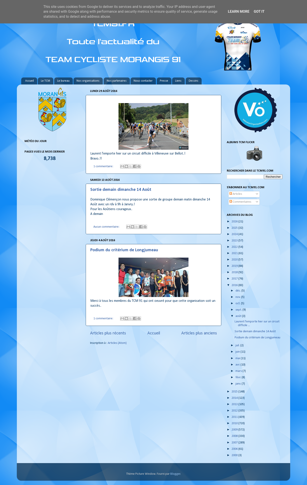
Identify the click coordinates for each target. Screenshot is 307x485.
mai (238, 358)
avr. (238, 364)
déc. (238, 290)
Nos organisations (88, 81)
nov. (238, 297)
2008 (235, 436)
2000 (235, 455)
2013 (235, 404)
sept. (238, 309)
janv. (238, 383)
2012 (235, 410)
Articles (235, 194)
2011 (235, 417)
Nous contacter (143, 81)
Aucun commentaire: (106, 226)
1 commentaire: (103, 166)
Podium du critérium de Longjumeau (124, 250)
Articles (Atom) (117, 343)
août (238, 316)
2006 (235, 449)
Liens (178, 81)
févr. (238, 377)
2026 (235, 221)
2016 (235, 285)
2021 (235, 253)
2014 (235, 398)
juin (238, 351)
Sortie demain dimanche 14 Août (120, 190)
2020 (235, 259)
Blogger (175, 474)
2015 (235, 391)
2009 (235, 429)
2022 (235, 247)
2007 (235, 442)
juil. (237, 345)
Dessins (193, 81)
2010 (235, 423)
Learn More (238, 11)
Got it (259, 11)
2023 (235, 240)
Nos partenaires (117, 81)
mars (238, 371)
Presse (164, 81)
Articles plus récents (108, 333)
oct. (238, 303)
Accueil (29, 81)
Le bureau (63, 81)
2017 (235, 278)
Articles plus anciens (199, 333)
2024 (235, 234)
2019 (235, 266)
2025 (235, 228)
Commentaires (240, 202)
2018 (235, 272)
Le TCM (45, 81)
